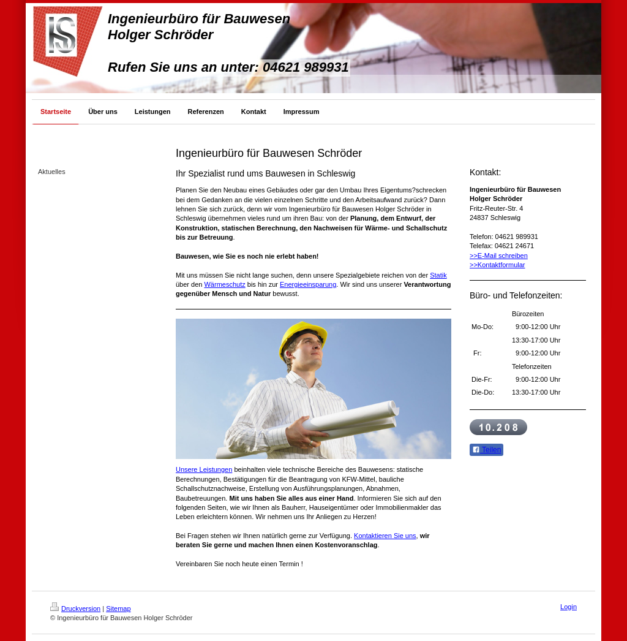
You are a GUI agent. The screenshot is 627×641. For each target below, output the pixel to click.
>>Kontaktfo (488, 264)
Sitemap (118, 608)
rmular (515, 264)
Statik (438, 275)
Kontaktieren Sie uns (385, 535)
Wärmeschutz (224, 284)
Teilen (486, 450)
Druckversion (75, 608)
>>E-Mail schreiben (499, 255)
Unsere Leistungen (204, 469)
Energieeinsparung (308, 284)
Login (568, 606)
